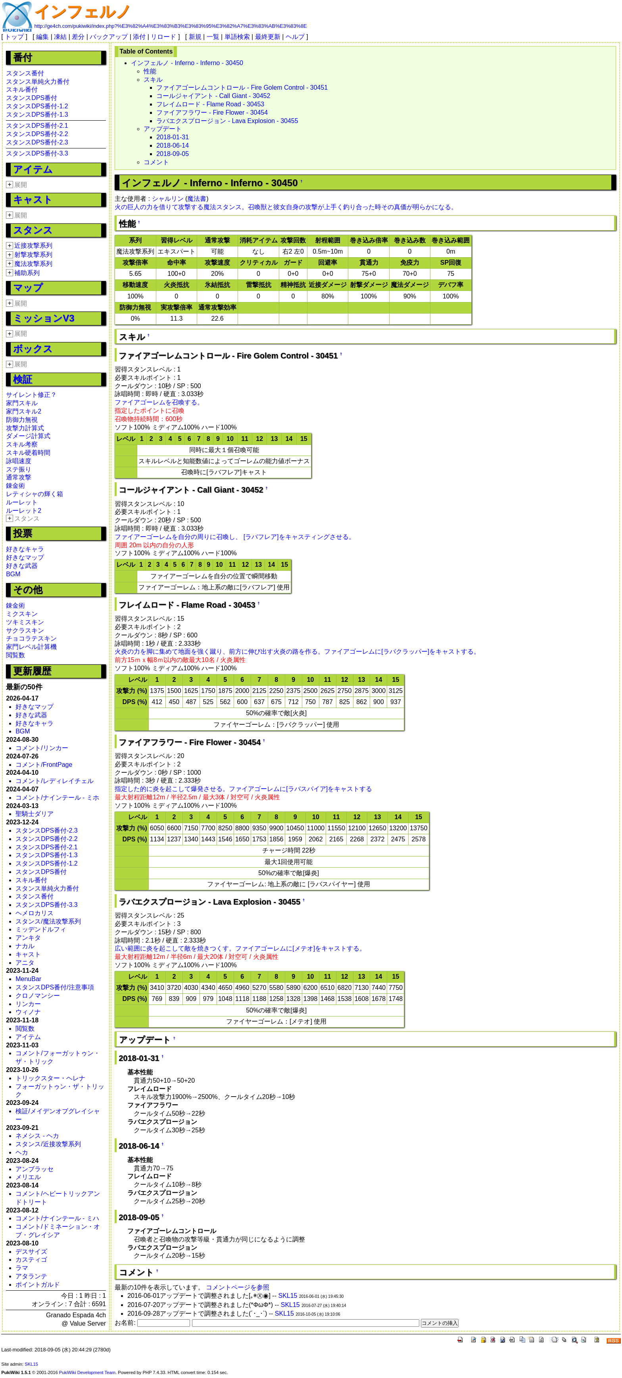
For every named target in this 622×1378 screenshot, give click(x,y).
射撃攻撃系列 (33, 254)
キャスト (33, 199)
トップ (14, 36)
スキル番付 (22, 89)
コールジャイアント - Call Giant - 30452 (213, 95)
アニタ (25, 962)
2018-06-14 (172, 145)
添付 (139, 36)
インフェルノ (83, 11)
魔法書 (196, 198)
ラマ (21, 1267)
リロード (163, 36)
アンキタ (28, 937)
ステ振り (18, 469)
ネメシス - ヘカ (37, 1135)
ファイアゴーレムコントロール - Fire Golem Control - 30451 (242, 87)
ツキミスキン (25, 622)
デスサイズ (31, 1251)
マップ (28, 287)
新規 (195, 36)
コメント (156, 162)
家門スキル (22, 403)
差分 (78, 36)
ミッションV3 (43, 318)
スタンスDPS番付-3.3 (37, 153)
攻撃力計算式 (25, 428)
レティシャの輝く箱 (34, 494)
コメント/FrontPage (43, 764)
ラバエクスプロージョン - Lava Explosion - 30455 (227, 120)
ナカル (25, 946)
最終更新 (267, 36)
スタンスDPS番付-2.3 (37, 142)
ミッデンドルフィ (40, 929)
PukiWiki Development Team (87, 1372)
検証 (22, 379)
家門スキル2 (23, 411)
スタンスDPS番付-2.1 (37, 125)
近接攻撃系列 (33, 245)
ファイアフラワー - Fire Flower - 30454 (212, 112)
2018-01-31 (172, 137)
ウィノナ (28, 1011)
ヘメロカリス (34, 913)
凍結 (60, 36)
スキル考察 (22, 444)
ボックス (33, 348)
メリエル (28, 1177)
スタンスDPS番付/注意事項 (54, 987)
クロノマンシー (37, 995)
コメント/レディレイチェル (54, 781)
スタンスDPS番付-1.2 (37, 106)
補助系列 (27, 272)
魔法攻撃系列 (33, 263)
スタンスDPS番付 (31, 97)
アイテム (33, 169)
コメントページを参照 (237, 1287)
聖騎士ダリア (34, 813)
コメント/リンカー (41, 748)
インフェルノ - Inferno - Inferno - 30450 (187, 63)
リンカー (28, 1004)
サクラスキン (25, 630)
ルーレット (22, 502)
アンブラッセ (34, 1169)
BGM (13, 574)
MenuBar (28, 979)
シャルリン (168, 198)
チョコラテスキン (31, 638)
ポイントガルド (37, 1284)
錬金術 (15, 485)
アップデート (163, 128)
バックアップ (109, 36)
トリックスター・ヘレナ (50, 1078)
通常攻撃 (18, 477)
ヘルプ (295, 36)
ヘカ (21, 1152)
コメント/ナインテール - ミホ (57, 797)
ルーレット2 (23, 510)
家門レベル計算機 (31, 646)
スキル (153, 79)
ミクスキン (22, 613)
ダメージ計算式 (28, 436)
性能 (150, 71)
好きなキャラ (25, 549)
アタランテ (31, 1276)
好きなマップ (25, 557)
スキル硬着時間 (28, 452)
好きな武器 (22, 565)
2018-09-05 (172, 153)
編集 (42, 36)
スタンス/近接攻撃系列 (48, 1144)
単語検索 (237, 36)
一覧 (213, 36)
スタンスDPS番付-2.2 (37, 134)
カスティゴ (31, 1259)
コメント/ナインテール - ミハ (57, 1218)
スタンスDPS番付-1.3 (37, 114)
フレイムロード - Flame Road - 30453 (210, 104)
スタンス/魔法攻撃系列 (48, 921)
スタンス (33, 230)
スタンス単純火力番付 (37, 81)
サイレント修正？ (31, 394)
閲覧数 (15, 655)
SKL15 (287, 1295)
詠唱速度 (18, 461)
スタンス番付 (25, 73)
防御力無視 (22, 419)
